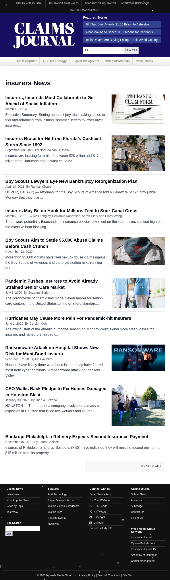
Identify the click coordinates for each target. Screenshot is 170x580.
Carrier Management (85, 10)
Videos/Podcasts (117, 61)
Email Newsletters (100, 494)
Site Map (128, 575)
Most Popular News (17, 500)
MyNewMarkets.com (135, 3)
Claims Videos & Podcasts (63, 506)
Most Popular (27, 61)
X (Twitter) (97, 511)
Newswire (54, 523)
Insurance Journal (29, 3)
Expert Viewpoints (85, 61)
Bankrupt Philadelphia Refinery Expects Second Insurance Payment (76, 436)
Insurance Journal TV (63, 3)
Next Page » (151, 466)
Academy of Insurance (100, 3)
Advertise (136, 500)
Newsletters (144, 61)
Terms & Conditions (108, 575)
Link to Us (137, 517)
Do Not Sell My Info (100, 528)
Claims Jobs (55, 512)
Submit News (139, 494)
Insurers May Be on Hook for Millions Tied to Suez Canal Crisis (71, 210)
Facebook (97, 517)
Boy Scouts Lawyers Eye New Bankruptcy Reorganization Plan (71, 181)
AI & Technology (54, 61)
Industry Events (57, 517)
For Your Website (99, 500)
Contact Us (137, 512)
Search (131, 50)
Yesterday (12, 512)
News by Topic (14, 506)
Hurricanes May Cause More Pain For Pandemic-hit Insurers (68, 318)
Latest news (13, 494)
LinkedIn (96, 522)
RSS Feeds (98, 506)
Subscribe (137, 506)
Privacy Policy (87, 575)
